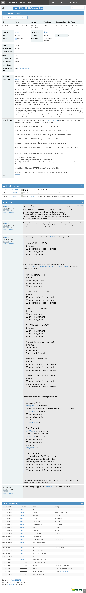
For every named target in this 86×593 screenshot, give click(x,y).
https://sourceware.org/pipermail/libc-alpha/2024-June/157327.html (46, 266)
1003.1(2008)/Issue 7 (58, 2)
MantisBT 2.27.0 (16, 580)
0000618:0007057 (23, 68)
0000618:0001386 (50, 487)
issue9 (17, 176)
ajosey (46, 32)
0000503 (17, 80)
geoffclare (23, 557)
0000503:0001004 (52, 120)
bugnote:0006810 (8, 244)
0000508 (15, 189)
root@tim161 (32, 405)
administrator (11, 584)
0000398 (15, 196)
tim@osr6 (30, 431)
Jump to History (21, 17)
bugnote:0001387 (8, 229)
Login (15, 8)
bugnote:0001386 (8, 212)
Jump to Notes (9, 17)
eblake (17, 32)
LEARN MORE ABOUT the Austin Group (31, 8)
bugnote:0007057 (8, 493)
